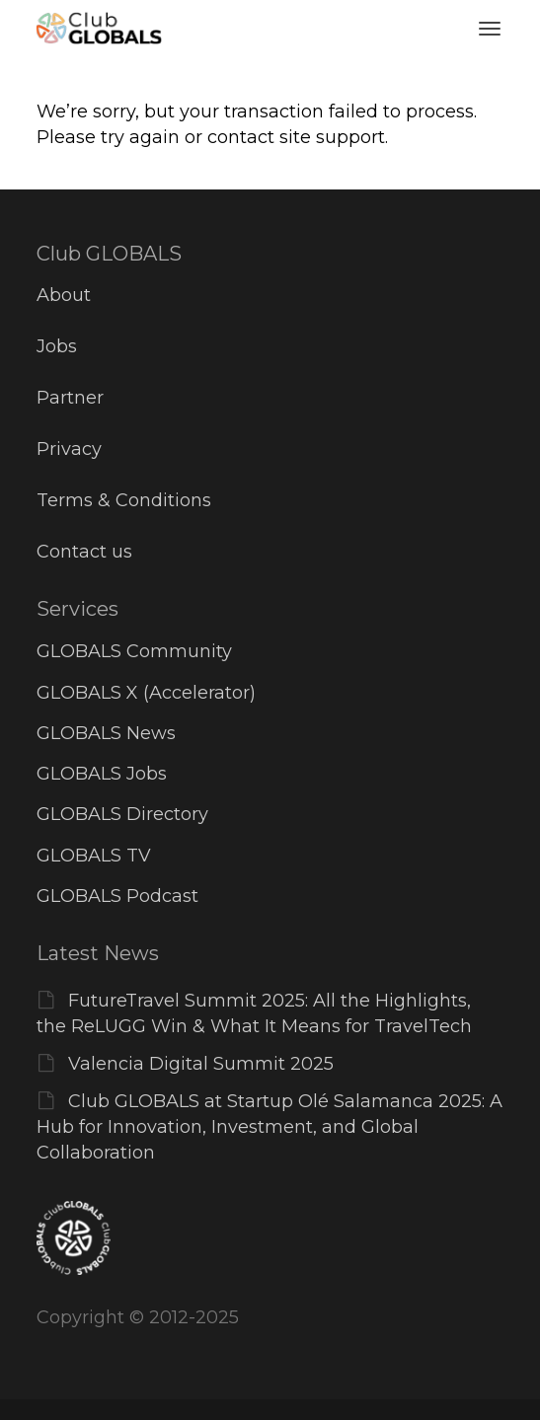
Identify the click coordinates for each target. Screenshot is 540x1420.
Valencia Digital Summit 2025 (201, 1064)
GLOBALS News (106, 733)
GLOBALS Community (134, 651)
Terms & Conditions (124, 500)
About (64, 295)
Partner (70, 398)
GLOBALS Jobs (102, 774)
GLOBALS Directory (122, 814)
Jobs (57, 346)
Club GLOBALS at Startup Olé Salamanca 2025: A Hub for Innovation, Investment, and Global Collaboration (269, 1126)
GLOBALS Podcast (117, 896)
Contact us (84, 551)
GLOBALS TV (94, 855)
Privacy (69, 449)
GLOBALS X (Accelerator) (146, 693)
